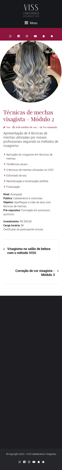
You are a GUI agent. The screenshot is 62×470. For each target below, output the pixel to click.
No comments (50, 127)
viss (8, 127)
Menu (31, 23)
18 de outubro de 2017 (26, 127)
